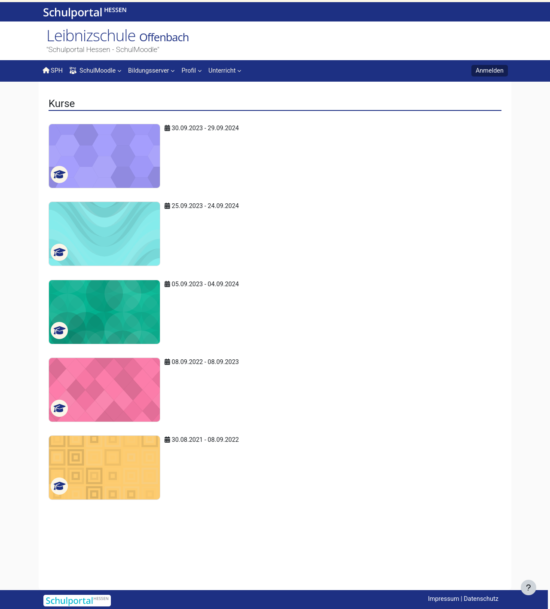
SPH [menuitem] (53, 70)
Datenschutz (480, 599)
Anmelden (489, 71)
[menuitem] (154, 70)
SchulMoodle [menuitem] (94, 71)
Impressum (441, 599)
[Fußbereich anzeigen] (528, 587)
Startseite (56, 100)
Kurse (77, 97)
